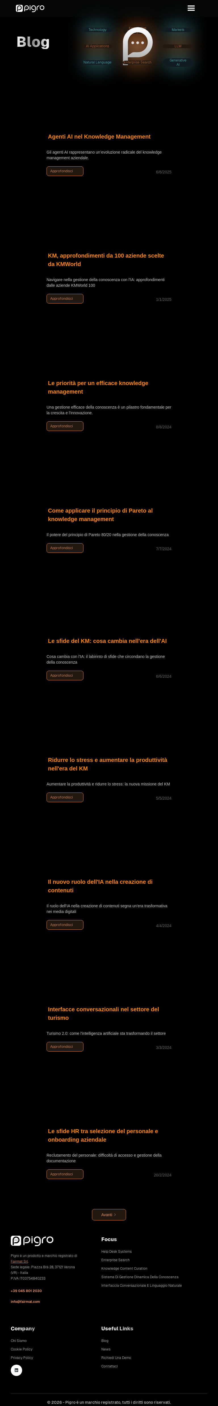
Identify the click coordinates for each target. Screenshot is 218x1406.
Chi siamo (19, 1341)
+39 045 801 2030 (26, 1291)
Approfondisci (61, 171)
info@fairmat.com (25, 1302)
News (105, 1349)
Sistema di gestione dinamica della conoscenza (140, 1277)
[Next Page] (109, 1214)
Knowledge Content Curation (124, 1268)
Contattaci (109, 1366)
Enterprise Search (115, 1260)
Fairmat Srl (19, 1261)
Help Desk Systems (116, 1251)
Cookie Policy (21, 1349)
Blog (104, 1341)
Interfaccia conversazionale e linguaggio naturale (141, 1285)
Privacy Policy (22, 1358)
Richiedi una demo (116, 1358)
